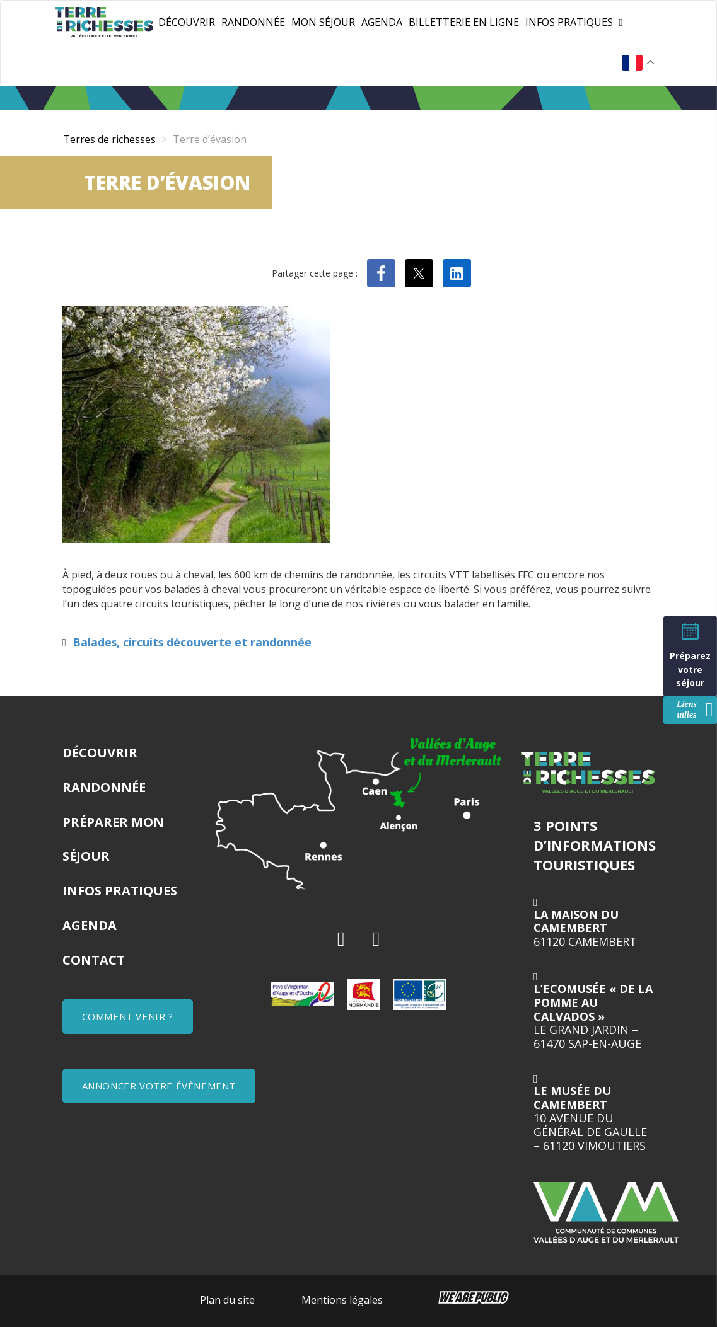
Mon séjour (323, 22)
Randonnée (253, 22)
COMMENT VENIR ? (127, 1016)
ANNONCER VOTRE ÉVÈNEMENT (159, 1085)
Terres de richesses (110, 139)
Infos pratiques (569, 22)
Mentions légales (342, 1300)
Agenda (381, 22)
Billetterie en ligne (464, 22)
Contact (93, 959)
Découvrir (186, 22)
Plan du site (227, 1300)
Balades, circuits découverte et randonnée (192, 642)
